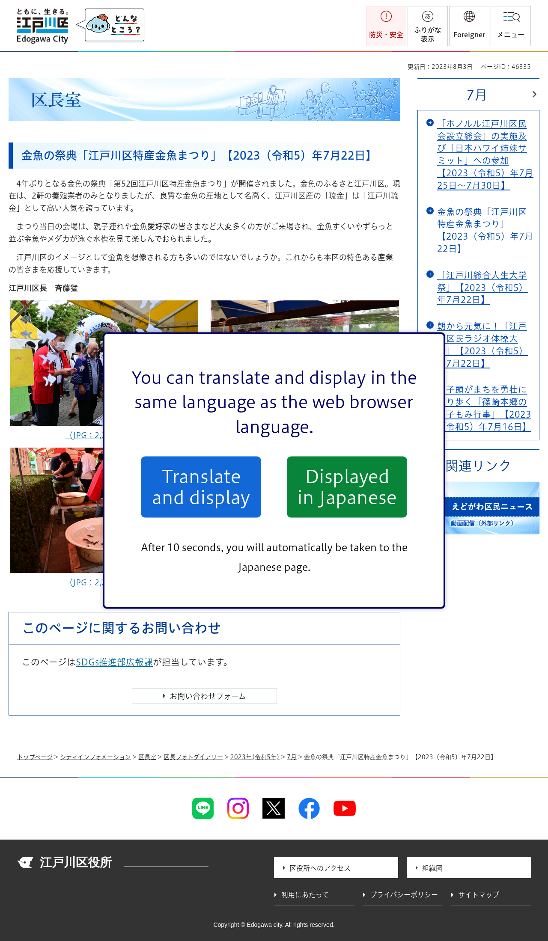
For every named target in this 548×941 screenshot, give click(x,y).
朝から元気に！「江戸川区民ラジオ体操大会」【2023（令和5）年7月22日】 (482, 344)
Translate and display (201, 487)
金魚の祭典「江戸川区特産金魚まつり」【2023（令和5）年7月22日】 (485, 230)
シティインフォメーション (95, 757)
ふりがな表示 (427, 34)
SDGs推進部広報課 (114, 662)
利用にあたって (305, 894)
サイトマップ (478, 894)
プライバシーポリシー (404, 894)
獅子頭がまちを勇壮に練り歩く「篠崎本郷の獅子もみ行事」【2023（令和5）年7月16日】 (484, 407)
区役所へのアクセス (320, 868)
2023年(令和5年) (255, 757)
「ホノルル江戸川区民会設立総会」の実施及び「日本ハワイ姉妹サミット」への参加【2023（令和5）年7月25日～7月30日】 (485, 154)
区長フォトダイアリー (193, 757)
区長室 (147, 757)
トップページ (35, 757)
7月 (477, 94)
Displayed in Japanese (347, 487)
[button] (469, 26)
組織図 (432, 868)
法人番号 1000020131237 (166, 863)
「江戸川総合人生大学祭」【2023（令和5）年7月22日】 (482, 287)
